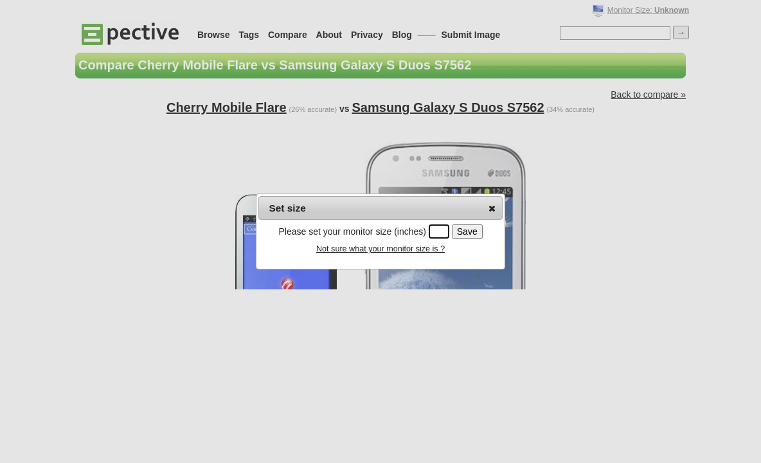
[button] (492, 208)
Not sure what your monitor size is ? (380, 248)
